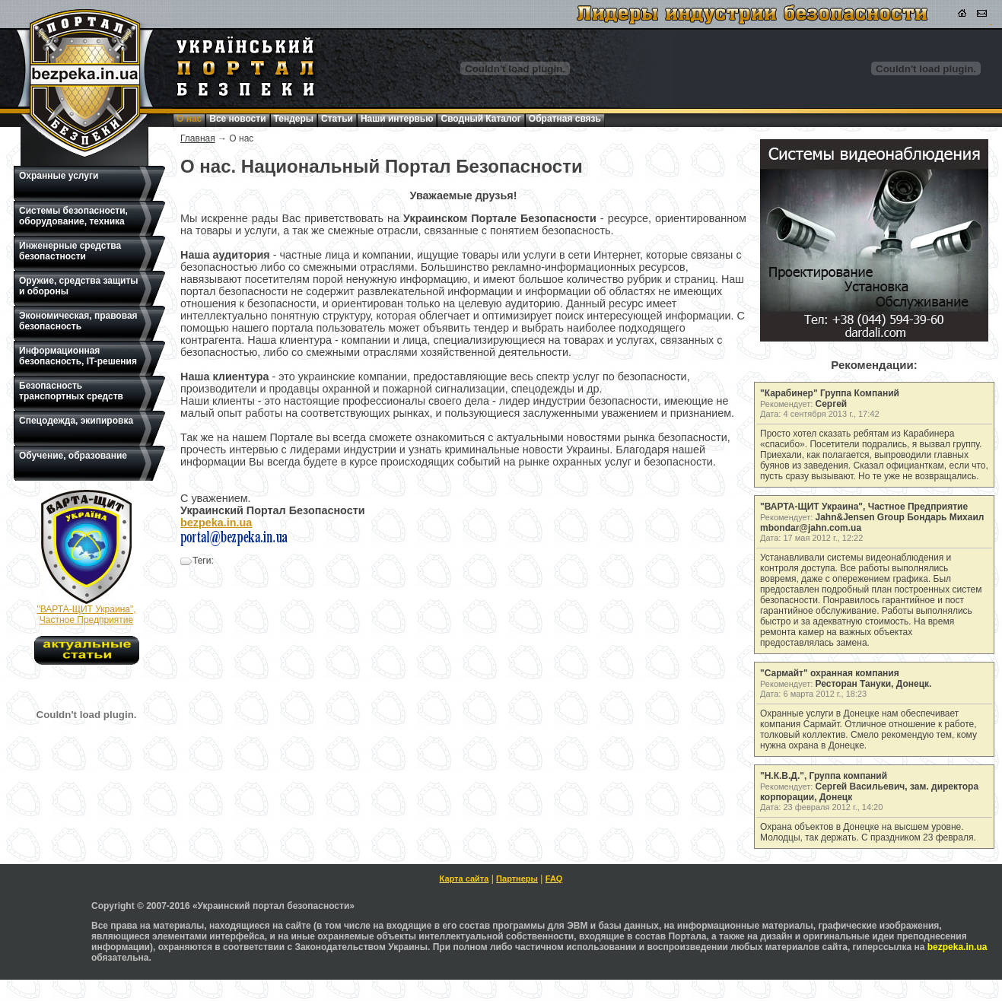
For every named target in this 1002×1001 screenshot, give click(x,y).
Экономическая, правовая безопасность (78, 321)
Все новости (237, 118)
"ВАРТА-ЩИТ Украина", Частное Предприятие (86, 614)
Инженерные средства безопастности (70, 251)
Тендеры (294, 118)
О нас (189, 118)
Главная (197, 138)
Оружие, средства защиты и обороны (78, 286)
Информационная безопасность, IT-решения (78, 356)
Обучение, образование (73, 455)
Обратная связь (565, 118)
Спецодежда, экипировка (76, 420)
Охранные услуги (58, 175)
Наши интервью (397, 118)
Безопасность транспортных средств (71, 391)
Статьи (337, 118)
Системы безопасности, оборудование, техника (73, 216)
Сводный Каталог (480, 118)
